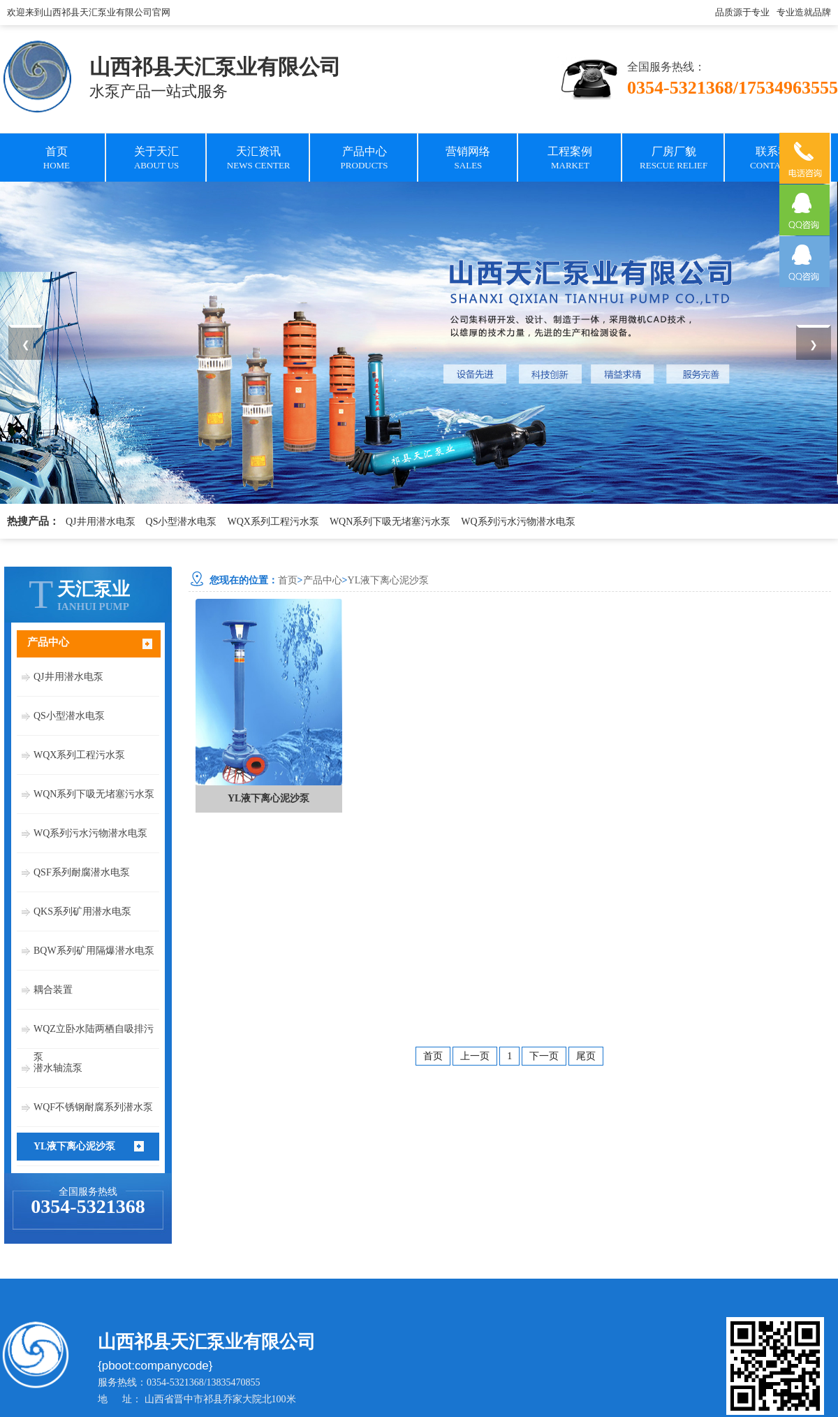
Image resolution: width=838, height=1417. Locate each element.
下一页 (544, 1056)
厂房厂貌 (673, 159)
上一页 (475, 1056)
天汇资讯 (258, 159)
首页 (56, 159)
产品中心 (364, 159)
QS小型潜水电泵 (181, 521)
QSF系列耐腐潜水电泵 (82, 872)
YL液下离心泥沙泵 (74, 1146)
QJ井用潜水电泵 (100, 521)
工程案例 (570, 159)
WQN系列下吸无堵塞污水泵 (390, 521)
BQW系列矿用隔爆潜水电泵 (94, 950)
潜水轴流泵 (58, 1068)
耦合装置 (53, 989)
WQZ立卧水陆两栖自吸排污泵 (94, 1033)
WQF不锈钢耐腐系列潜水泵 (93, 1107)
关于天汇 (156, 159)
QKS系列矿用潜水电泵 (82, 911)
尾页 (586, 1056)
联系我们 (778, 159)
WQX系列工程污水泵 (272, 521)
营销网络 (467, 159)
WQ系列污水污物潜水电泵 (518, 521)
